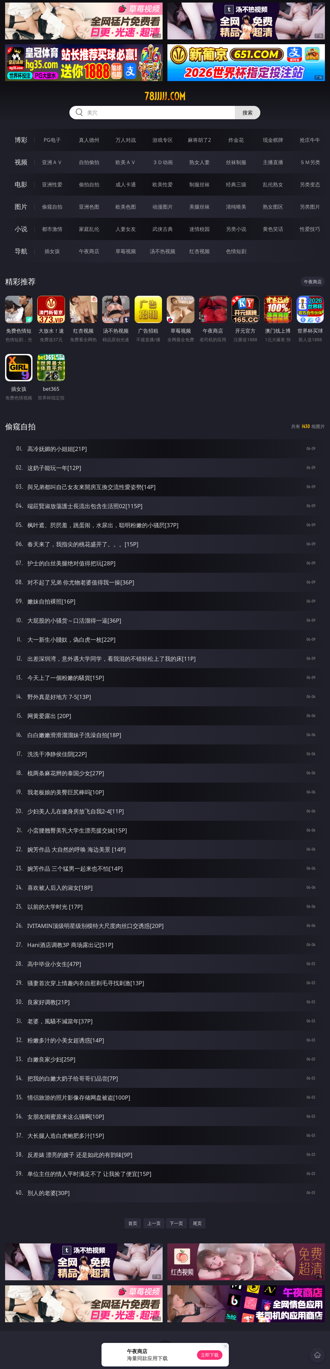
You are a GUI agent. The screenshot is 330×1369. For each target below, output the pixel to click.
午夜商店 (89, 251)
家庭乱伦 (89, 228)
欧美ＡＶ (126, 162)
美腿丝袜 (199, 206)
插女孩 (52, 251)
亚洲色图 (89, 206)
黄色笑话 (273, 228)
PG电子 (52, 139)
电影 (21, 184)
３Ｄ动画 (162, 162)
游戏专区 (162, 139)
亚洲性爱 (52, 184)
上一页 (154, 1223)
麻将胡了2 (199, 139)
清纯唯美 (236, 206)
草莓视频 (126, 251)
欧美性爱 (162, 184)
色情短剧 (236, 251)
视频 (21, 162)
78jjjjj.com (165, 96)
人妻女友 (126, 228)
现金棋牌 (273, 139)
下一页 (176, 1223)
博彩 (21, 139)
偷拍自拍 (89, 184)
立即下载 (210, 1355)
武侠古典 (162, 228)
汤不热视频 (162, 251)
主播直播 (273, 162)
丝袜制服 (236, 162)
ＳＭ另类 (310, 162)
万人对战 (126, 139)
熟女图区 (273, 206)
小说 (21, 229)
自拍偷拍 (89, 162)
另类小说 (236, 228)
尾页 (197, 1223)
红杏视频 (199, 251)
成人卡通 (126, 184)
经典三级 (236, 184)
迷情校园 (199, 228)
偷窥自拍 (52, 206)
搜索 (247, 112)
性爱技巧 (310, 228)
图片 (21, 206)
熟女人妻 (199, 162)
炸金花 (236, 139)
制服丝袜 (199, 184)
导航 (21, 251)
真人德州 (89, 139)
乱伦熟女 (273, 184)
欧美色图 (126, 206)
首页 (132, 1223)
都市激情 (52, 228)
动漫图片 (162, 206)
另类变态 (310, 184)
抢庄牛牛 (310, 139)
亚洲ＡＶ (52, 162)
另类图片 (310, 206)
